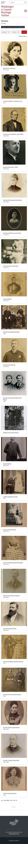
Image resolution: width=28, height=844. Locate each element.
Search (25, 2)
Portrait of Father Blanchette (11, 760)
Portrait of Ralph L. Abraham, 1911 (12, 101)
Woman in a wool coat (9, 68)
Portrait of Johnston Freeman (11, 595)
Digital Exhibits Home (14, 833)
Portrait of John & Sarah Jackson (12, 694)
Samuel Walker (7, 464)
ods (11, 800)
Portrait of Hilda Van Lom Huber (12, 233)
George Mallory (7, 299)
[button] (25, 11)
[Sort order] (16, 32)
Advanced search (3, 2)
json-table (6, 800)
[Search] (18, 2)
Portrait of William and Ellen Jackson (13, 661)
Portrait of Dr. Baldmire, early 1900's (13, 134)
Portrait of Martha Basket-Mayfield (13, 562)
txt (16, 800)
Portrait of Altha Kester (9, 529)
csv (2, 800)
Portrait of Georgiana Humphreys (12, 200)
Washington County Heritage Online (7, 11)
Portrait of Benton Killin (9, 628)
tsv (14, 800)
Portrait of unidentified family (11, 332)
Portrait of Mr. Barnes (9, 365)
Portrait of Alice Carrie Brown (11, 727)
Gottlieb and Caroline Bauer (11, 432)
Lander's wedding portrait (10, 497)
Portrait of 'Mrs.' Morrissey (10, 266)
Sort (24, 32)
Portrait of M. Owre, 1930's (10, 167)
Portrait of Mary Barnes (9, 793)
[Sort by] (6, 32)
